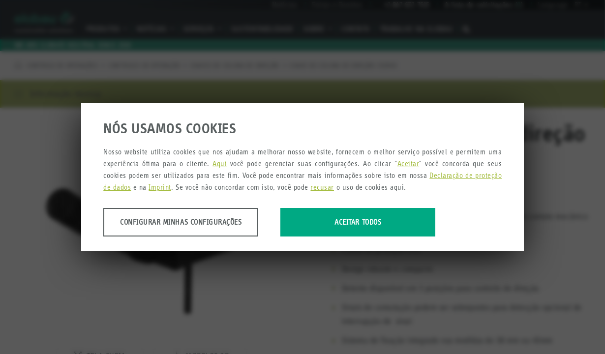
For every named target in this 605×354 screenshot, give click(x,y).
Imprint (160, 187)
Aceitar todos (357, 222)
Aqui (219, 163)
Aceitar (408, 163)
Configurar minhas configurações (181, 222)
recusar (322, 187)
